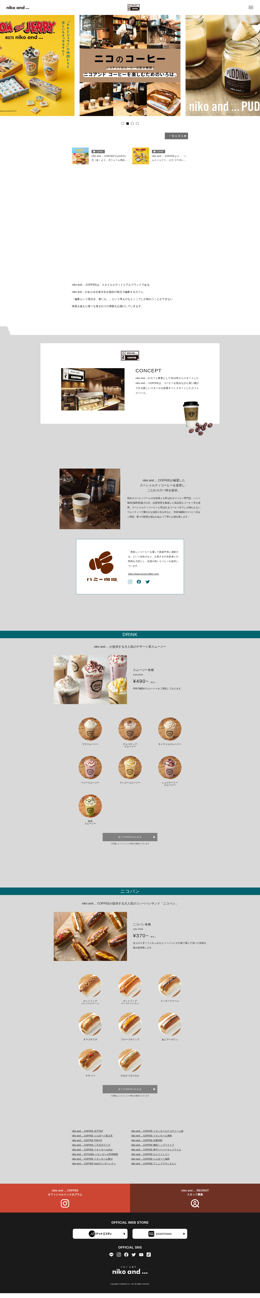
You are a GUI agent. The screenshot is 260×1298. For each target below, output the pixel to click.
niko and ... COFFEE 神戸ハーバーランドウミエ (156, 1154)
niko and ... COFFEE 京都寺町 (146, 1145)
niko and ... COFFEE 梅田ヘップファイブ (152, 1149)
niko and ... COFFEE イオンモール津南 (151, 1140)
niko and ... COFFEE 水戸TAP (87, 1135)
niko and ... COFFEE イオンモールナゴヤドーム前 (157, 1135)
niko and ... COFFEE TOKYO (87, 1145)
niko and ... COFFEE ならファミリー (150, 1159)
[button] (123, 123)
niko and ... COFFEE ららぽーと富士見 (92, 1140)
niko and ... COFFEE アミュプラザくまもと (153, 1168)
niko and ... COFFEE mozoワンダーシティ (94, 1168)
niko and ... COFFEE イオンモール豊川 (92, 1163)
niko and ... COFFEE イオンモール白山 (92, 1154)
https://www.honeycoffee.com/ (143, 578)
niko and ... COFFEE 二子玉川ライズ (91, 1149)
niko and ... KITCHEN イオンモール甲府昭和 (95, 1159)
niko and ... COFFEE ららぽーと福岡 (150, 1163)
